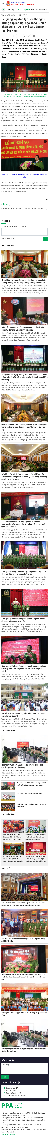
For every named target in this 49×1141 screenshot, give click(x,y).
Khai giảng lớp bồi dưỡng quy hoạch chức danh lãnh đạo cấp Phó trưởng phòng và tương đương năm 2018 (23, 668)
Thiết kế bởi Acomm (8, 1134)
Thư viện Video (8, 730)
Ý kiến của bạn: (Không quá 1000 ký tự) (15, 226)
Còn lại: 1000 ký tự (7, 238)
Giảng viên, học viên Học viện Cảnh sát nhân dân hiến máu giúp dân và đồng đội (36, 837)
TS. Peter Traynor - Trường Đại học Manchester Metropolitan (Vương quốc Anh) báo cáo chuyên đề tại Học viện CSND (23, 524)
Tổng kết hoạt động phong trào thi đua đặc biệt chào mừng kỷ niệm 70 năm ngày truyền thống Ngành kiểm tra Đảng (24, 377)
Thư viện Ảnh (8, 814)
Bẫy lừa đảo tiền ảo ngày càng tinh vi (29, 793)
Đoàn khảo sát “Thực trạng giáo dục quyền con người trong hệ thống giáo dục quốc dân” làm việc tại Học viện (24, 427)
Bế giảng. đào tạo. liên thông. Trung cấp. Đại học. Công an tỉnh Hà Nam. (24, 208)
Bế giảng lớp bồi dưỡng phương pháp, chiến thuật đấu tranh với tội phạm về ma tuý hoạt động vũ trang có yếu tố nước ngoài (24, 476)
